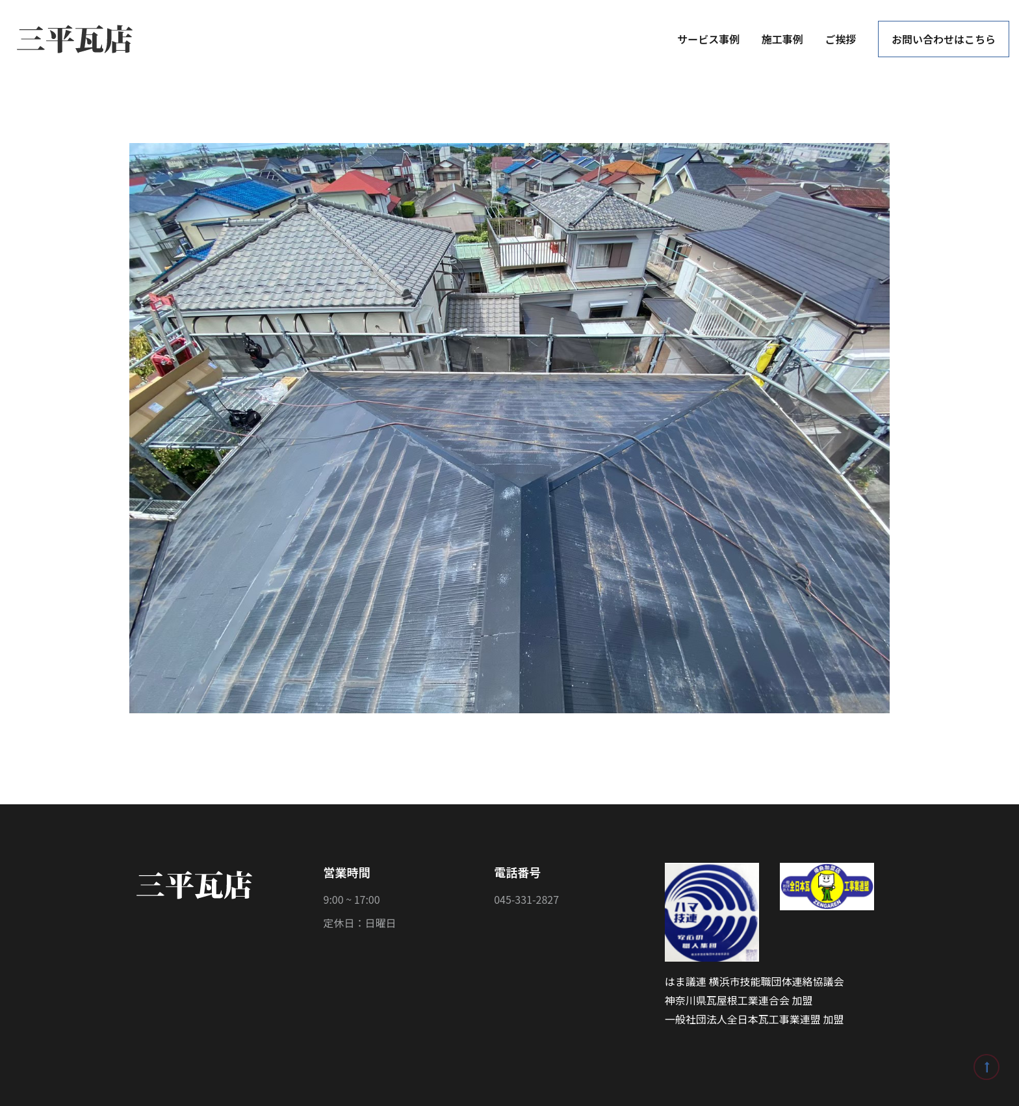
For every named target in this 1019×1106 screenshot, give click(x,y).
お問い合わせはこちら (944, 39)
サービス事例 (708, 39)
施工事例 (782, 39)
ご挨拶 (840, 39)
